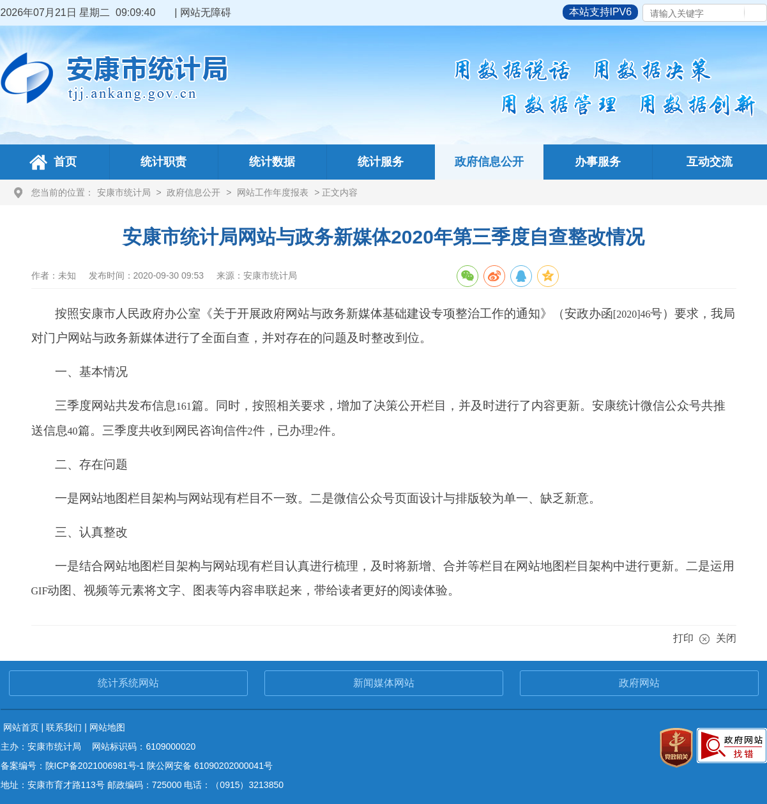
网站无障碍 (205, 12)
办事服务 (598, 161)
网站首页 (21, 727)
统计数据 (272, 161)
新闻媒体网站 (383, 682)
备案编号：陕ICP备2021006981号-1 (73, 766)
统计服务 (381, 161)
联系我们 (64, 727)
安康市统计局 (124, 192)
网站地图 (107, 727)
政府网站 (639, 682)
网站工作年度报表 (272, 192)
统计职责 (163, 161)
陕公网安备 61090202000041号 (210, 766)
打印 (683, 638)
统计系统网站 (128, 682)
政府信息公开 (489, 161)
